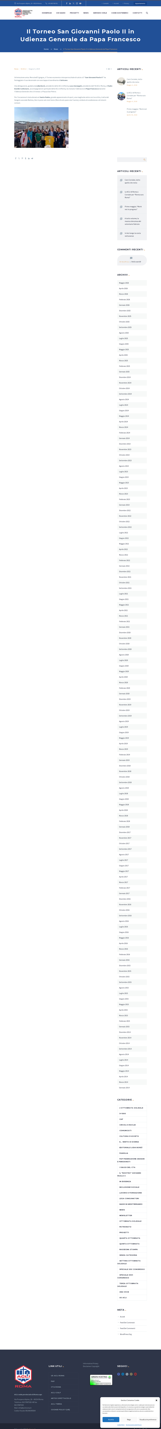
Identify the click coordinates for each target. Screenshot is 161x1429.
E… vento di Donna (129, 1132)
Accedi (116, 3)
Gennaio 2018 (124, 816)
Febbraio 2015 (124, 1011)
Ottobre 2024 (124, 378)
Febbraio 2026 (124, 289)
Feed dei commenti (127, 1318)
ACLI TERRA (56, 1394)
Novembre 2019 (125, 694)
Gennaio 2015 (124, 1016)
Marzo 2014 (123, 1072)
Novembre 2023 (125, 439)
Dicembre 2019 (125, 689)
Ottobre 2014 (124, 1033)
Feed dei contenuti (127, 1312)
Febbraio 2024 (124, 422)
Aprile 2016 (123, 933)
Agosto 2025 (124, 322)
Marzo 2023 (123, 483)
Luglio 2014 (123, 1049)
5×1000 (122, 1103)
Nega (129, 1419)
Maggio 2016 (124, 927)
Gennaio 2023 (124, 494)
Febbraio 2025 (124, 356)
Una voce (124, 1282)
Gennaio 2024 (124, 428)
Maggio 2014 (124, 1061)
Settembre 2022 (125, 517)
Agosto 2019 (124, 711)
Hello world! (136, 251)
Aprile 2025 (123, 345)
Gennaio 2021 (124, 617)
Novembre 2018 (125, 761)
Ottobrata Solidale (130, 1211)
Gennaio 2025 (124, 361)
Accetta (111, 1419)
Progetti (74, 13)
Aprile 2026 (123, 278)
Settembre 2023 (125, 450)
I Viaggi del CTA (127, 1157)
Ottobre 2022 (124, 511)
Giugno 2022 (124, 528)
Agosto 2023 (124, 456)
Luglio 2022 (123, 522)
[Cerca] (146, 13)
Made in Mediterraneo (131, 1194)
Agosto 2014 (124, 1044)
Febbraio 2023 (124, 489)
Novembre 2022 (125, 505)
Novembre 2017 (125, 827)
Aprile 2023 (123, 478)
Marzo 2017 (123, 872)
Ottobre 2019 (124, 700)
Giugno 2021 (124, 589)
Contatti (106, 3)
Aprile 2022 (123, 539)
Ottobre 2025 (124, 311)
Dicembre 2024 (125, 367)
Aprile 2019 (123, 733)
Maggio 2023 (124, 472)
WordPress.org (126, 1324)
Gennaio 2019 (124, 750)
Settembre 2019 (125, 705)
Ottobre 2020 (124, 633)
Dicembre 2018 (125, 755)
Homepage (47, 13)
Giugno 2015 (124, 988)
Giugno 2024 (124, 400)
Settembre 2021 (125, 578)
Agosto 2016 (124, 911)
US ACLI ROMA (57, 1365)
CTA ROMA (56, 1377)
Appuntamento (140, 3)
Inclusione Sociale (129, 1177)
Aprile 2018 (123, 800)
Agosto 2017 (124, 844)
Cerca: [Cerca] (144, 149)
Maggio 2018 (124, 794)
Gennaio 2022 (124, 555)
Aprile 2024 (123, 411)
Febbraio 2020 (124, 678)
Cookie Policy (121, 1425)
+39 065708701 (53, 3)
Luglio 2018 (123, 783)
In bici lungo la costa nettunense (133, 224)
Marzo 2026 (123, 283)
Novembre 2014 (125, 1027)
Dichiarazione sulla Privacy (134, 1425)
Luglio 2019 (123, 716)
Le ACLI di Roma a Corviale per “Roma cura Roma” (134, 184)
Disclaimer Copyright (91, 1356)
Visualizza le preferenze (148, 1419)
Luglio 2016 (123, 916)
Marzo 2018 (123, 805)
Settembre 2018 (125, 772)
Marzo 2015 (123, 1005)
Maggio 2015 (124, 994)
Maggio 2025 (124, 339)
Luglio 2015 (123, 983)
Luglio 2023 (123, 461)
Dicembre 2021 (125, 561)
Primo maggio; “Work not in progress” (133, 197)
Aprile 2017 (123, 866)
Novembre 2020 (125, 628)
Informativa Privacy (90, 1353)
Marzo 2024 (123, 417)
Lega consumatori (129, 1188)
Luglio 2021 (123, 583)
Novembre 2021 (125, 567)
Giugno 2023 (124, 467)
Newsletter (125, 1205)
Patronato (125, 1216)
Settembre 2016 (125, 905)
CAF (121, 1109)
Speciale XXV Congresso (132, 1259)
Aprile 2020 (123, 666)
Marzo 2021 (123, 605)
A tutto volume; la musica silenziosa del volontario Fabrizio (133, 211)
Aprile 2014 (123, 1066)
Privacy (126, 3)
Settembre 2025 (125, 317)
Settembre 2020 (125, 639)
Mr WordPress (124, 251)
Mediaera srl (31, 1419)
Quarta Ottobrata (129, 1228)
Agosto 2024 (124, 389)
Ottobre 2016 (124, 900)
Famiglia (123, 1143)
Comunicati (125, 1120)
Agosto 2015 (124, 977)
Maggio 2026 (124, 272)
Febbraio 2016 (124, 944)
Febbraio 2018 (124, 811)
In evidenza (125, 1171)
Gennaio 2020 (124, 683)
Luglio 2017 (123, 850)
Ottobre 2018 (124, 766)
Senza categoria (128, 1245)
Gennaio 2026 (124, 295)
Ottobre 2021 (124, 572)
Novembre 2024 (125, 372)
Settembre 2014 (125, 1038)
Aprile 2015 (123, 999)
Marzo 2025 (123, 350)
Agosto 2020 (124, 644)
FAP (53, 1371)
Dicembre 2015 (125, 955)
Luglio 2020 (123, 650)
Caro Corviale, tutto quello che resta (132, 171)
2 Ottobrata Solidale (131, 1098)
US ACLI (24, 69)
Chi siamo (60, 13)
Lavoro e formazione (130, 1183)
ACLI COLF (56, 1382)
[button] (156, 1400)
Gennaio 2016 (124, 950)
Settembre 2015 (125, 972)
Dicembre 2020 (125, 622)
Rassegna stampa (128, 1239)
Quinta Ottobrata (129, 1233)
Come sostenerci (119, 13)
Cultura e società (129, 1126)
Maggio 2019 (124, 728)
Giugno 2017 (124, 855)
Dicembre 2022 (125, 500)
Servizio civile (100, 13)
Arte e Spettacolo (61, 1388)
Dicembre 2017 (125, 822)
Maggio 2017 (124, 861)
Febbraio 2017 (124, 877)
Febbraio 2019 (124, 744)
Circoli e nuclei (127, 1115)
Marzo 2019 (123, 739)
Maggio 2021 (124, 594)
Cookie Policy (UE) (60, 1399)
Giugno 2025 (124, 333)
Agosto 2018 (124, 777)
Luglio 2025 (123, 328)
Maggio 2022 (124, 533)
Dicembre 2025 (125, 300)
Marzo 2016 (123, 938)
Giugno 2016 (124, 922)
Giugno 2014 (124, 1055)
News (86, 13)
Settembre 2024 (125, 383)
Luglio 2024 (123, 394)
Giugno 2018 (124, 789)
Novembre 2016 (125, 894)
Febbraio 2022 (124, 550)
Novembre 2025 (125, 306)
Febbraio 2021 (124, 611)
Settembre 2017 (125, 839)
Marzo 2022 (123, 544)
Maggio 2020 (124, 661)
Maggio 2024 (124, 406)
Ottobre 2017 (124, 833)
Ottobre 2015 (124, 966)
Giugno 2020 (124, 655)
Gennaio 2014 (124, 1077)
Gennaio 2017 (124, 883)
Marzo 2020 (123, 672)
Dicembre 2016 (125, 888)
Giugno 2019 (124, 722)
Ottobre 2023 (124, 444)
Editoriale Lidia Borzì (130, 1137)
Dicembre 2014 (125, 1022)
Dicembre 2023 (125, 433)
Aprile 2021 (123, 600)
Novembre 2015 (125, 961)
